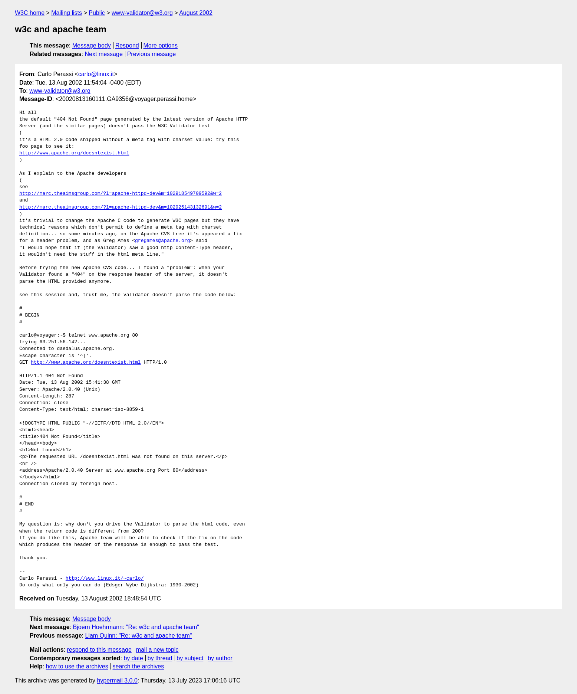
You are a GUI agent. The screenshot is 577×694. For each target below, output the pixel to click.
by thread (160, 658)
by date (133, 658)
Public (97, 13)
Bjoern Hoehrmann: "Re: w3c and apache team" (136, 627)
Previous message (151, 54)
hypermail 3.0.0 (117, 680)
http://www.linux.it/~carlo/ (105, 578)
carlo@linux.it (96, 74)
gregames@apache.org (162, 241)
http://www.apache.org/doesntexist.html (74, 153)
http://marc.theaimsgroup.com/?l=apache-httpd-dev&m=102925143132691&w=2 (120, 207)
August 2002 (195, 13)
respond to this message (99, 649)
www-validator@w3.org (142, 13)
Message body (91, 45)
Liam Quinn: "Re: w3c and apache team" (138, 635)
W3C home (29, 13)
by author (220, 658)
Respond (127, 45)
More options (161, 45)
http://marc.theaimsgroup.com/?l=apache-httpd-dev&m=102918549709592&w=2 (120, 193)
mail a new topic (157, 649)
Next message (104, 54)
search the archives (138, 666)
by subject (190, 658)
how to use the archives (77, 666)
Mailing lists (66, 13)
